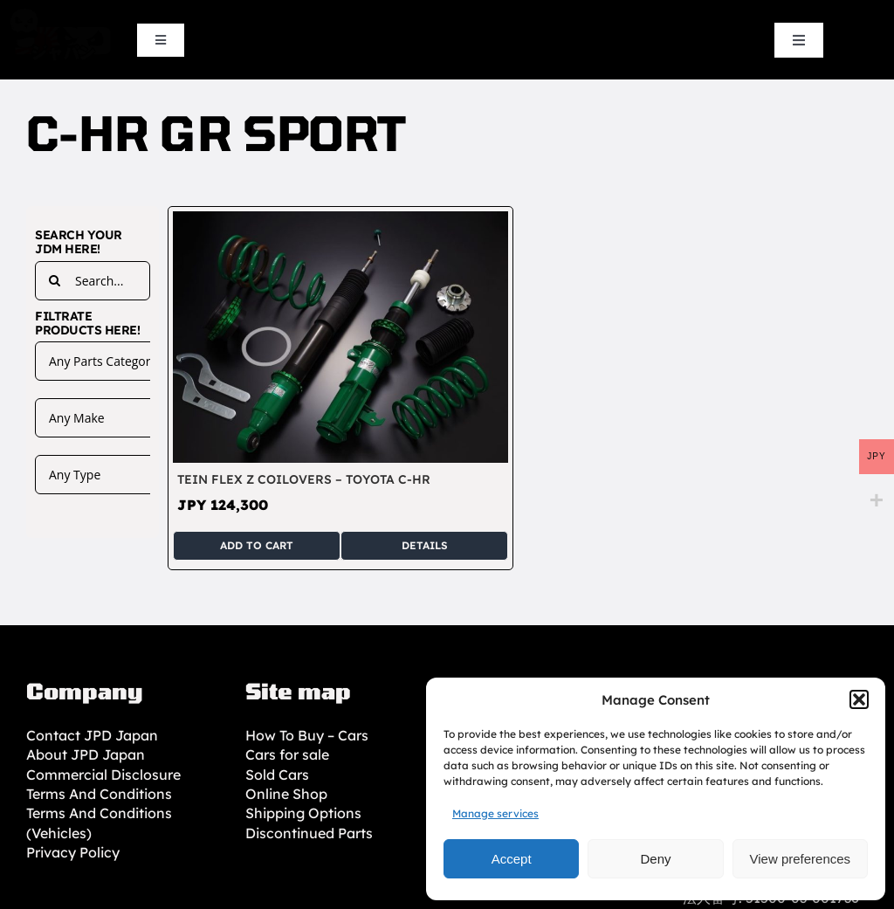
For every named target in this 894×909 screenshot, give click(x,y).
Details (425, 545)
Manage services (495, 813)
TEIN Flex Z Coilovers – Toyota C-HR (303, 479)
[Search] (54, 280)
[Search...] (92, 280)
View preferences (800, 858)
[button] (859, 699)
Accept (512, 858)
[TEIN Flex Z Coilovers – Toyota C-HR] (340, 221)
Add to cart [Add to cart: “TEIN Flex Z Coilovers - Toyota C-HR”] (256, 545)
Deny (655, 858)
